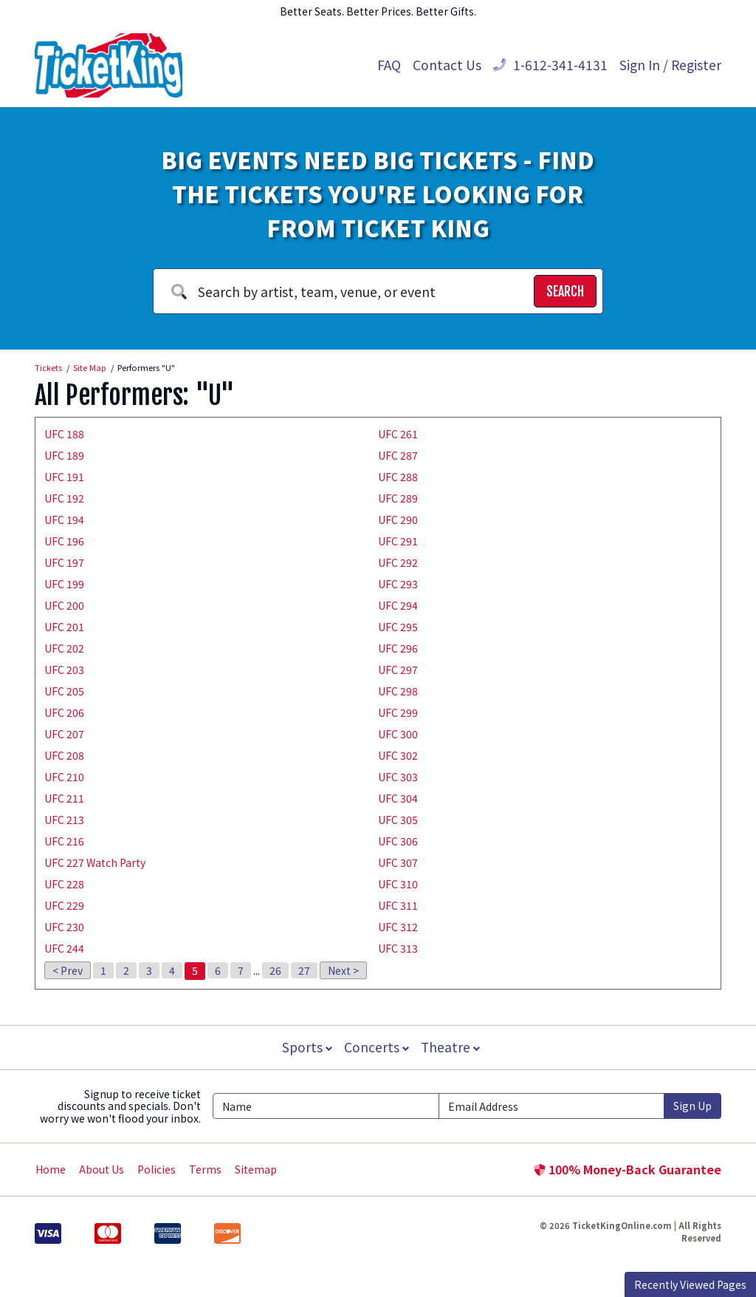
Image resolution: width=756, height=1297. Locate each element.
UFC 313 (398, 948)
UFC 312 (398, 926)
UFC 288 (398, 476)
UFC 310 (398, 883)
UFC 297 (398, 669)
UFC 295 (398, 626)
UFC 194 (64, 519)
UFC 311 (398, 905)
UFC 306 (398, 841)
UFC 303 (398, 776)
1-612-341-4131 (550, 64)
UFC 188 (64, 433)
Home (50, 1169)
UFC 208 (64, 755)
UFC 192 (64, 498)
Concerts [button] (376, 1047)
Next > (343, 970)
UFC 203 (64, 669)
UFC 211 (64, 798)
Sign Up (692, 1105)
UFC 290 (398, 519)
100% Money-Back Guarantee (627, 1169)
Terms (205, 1169)
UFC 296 (398, 648)
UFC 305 (398, 819)
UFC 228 (64, 883)
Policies (156, 1169)
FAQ (389, 64)
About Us (101, 1169)
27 (304, 970)
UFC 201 (64, 626)
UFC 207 (64, 733)
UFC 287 (398, 455)
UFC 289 (398, 498)
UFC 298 (398, 691)
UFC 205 (64, 691)
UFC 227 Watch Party (94, 862)
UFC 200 (64, 605)
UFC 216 (64, 841)
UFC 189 (64, 455)
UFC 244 (64, 948)
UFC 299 (398, 712)
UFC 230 (64, 926)
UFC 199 (64, 583)
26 (275, 970)
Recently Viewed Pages (690, 1284)
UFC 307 (398, 862)
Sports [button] (305, 1047)
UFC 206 (64, 712)
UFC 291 (398, 541)
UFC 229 (64, 905)
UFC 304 (398, 798)
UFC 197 (64, 562)
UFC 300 (398, 733)
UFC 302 (398, 755)
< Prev (67, 970)
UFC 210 (64, 776)
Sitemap (256, 1169)
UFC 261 (398, 433)
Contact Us (447, 64)
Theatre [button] (452, 1047)
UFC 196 (64, 541)
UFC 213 (64, 819)
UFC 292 (398, 562)
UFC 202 (64, 648)
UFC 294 (398, 605)
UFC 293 (398, 583)
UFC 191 (64, 476)
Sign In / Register (670, 64)
